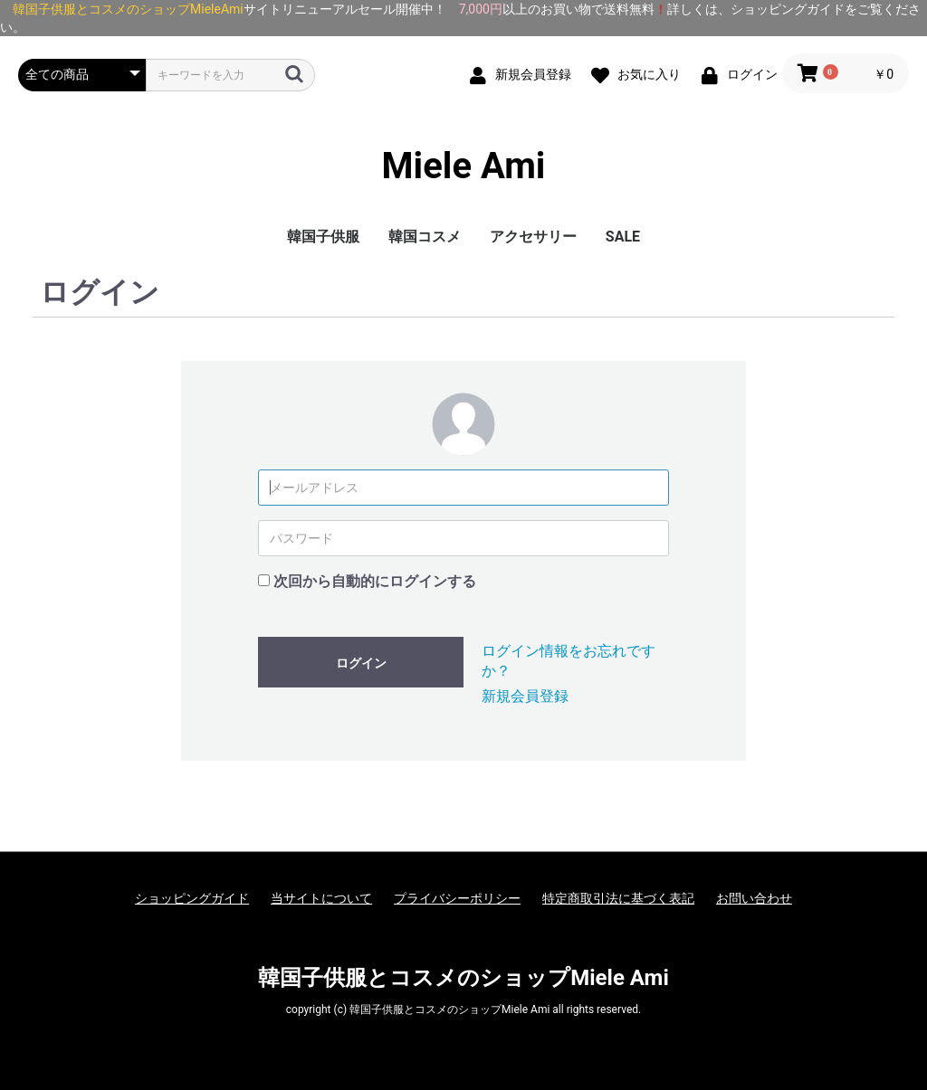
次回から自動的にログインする (374, 581)
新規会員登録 (525, 696)
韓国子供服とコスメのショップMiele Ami (463, 977)
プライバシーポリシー (457, 898)
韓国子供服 (323, 236)
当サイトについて (321, 898)
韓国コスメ (424, 236)
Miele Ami (464, 166)
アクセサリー (533, 236)
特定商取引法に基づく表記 (618, 898)
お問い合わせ (754, 898)
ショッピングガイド (192, 898)
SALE (623, 236)
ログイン (361, 663)
